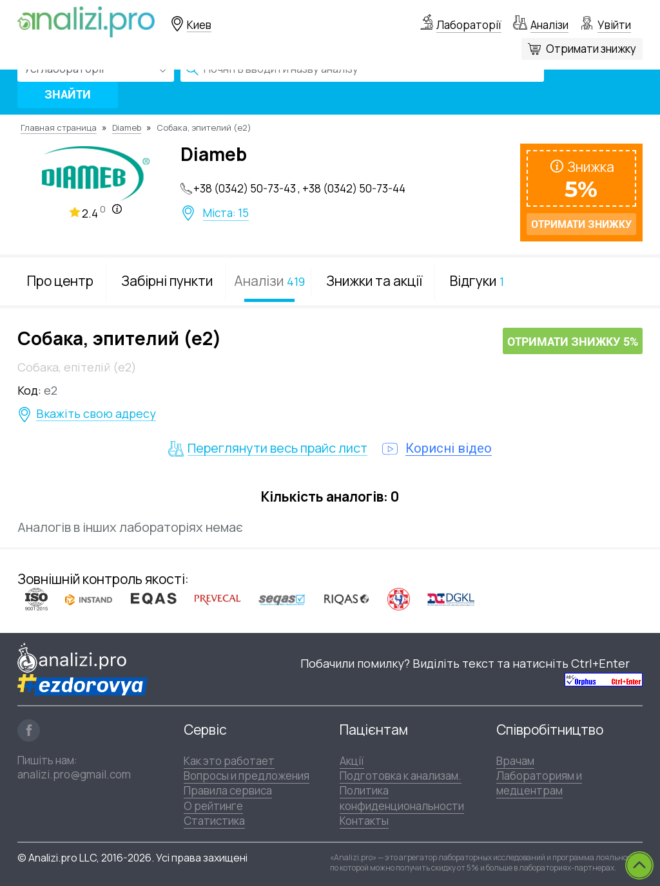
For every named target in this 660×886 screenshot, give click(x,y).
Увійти (614, 24)
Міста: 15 (226, 213)
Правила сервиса (228, 790)
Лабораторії (468, 24)
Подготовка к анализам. (400, 775)
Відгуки (477, 281)
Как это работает (229, 760)
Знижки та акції (374, 281)
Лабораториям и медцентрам (539, 783)
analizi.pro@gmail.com (74, 774)
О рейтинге (213, 805)
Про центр (60, 281)
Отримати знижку (591, 48)
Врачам (515, 760)
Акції (352, 760)
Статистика (214, 820)
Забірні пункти (167, 281)
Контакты (364, 820)
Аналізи (549, 24)
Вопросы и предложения (246, 775)
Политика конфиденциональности (402, 798)
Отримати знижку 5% (572, 341)
